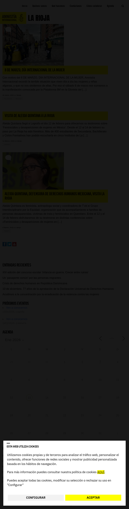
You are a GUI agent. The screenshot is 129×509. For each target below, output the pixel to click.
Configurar (35, 497)
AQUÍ (100, 472)
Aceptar (93, 497)
